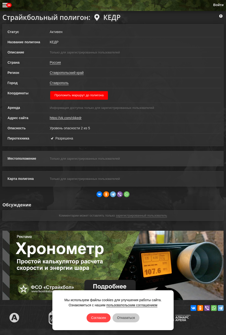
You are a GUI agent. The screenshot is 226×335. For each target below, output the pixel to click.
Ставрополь (59, 83)
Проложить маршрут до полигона (79, 95)
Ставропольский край (67, 73)
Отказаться (126, 318)
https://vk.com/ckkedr (65, 118)
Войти (218, 5)
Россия (55, 62)
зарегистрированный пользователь (141, 215)
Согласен (98, 318)
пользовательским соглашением (131, 305)
